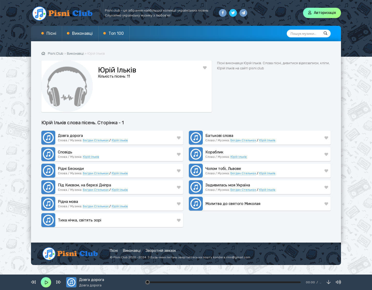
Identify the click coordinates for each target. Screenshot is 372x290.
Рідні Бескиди (71, 168)
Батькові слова (219, 135)
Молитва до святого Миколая (232, 203)
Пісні (51, 33)
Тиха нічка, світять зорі (79, 220)
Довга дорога (70, 135)
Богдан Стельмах (96, 140)
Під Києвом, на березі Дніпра (84, 185)
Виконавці (82, 33)
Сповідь (65, 152)
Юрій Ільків (120, 140)
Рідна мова (68, 201)
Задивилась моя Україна (227, 185)
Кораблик (214, 152)
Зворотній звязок (161, 250)
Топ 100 (116, 33)
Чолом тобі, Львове (223, 168)
